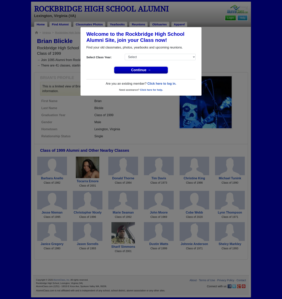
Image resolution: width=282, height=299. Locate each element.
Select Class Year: (99, 57)
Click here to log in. (161, 83)
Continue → (141, 70)
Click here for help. (151, 89)
